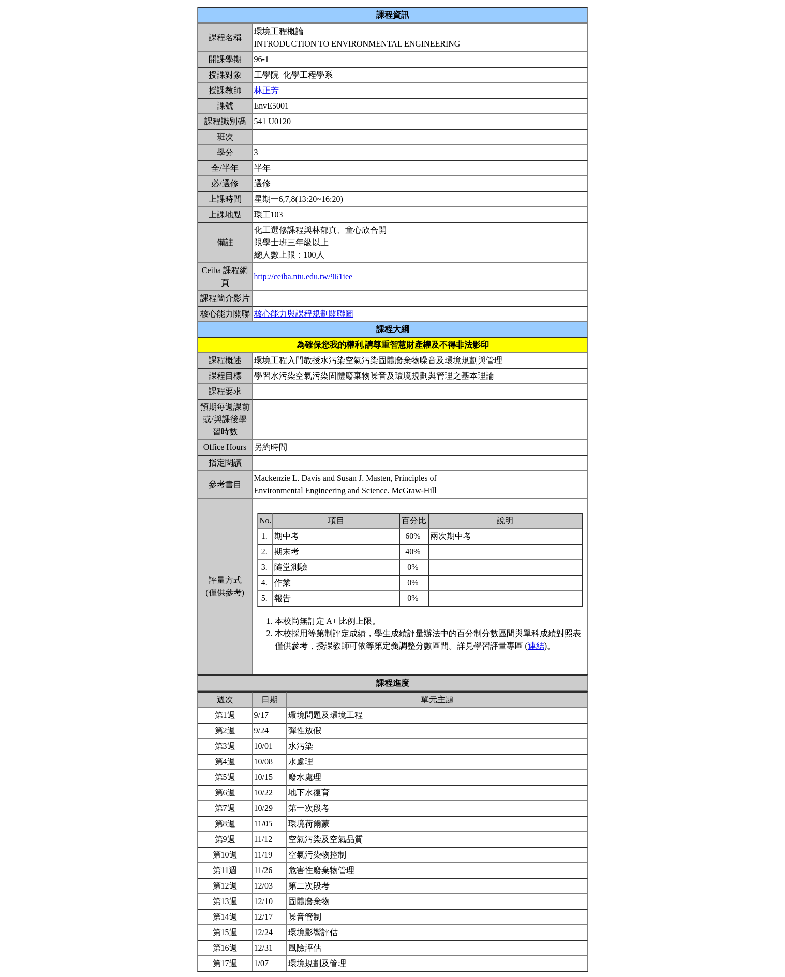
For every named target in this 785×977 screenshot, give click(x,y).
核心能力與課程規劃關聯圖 (303, 313)
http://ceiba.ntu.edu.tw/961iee (303, 276)
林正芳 (266, 90)
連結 (536, 645)
